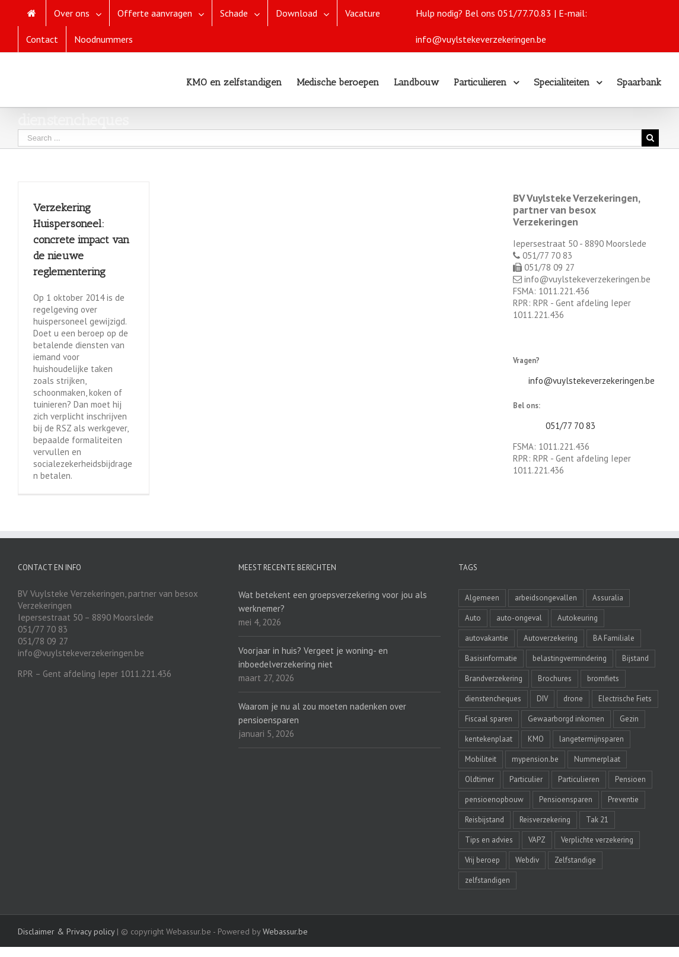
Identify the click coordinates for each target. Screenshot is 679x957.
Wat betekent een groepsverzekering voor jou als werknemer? (332, 601)
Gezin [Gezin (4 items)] (629, 719)
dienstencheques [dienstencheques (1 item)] (493, 699)
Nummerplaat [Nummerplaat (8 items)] (597, 759)
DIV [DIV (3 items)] (542, 699)
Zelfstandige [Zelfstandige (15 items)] (575, 860)
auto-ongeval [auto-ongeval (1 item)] (519, 618)
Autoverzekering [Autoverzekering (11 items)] (551, 638)
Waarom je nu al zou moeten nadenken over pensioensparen (322, 713)
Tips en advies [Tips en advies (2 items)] (489, 840)
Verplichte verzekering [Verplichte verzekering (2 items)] (597, 840)
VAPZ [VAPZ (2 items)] (537, 840)
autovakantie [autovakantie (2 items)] (486, 638)
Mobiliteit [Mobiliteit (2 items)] (480, 759)
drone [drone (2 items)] (573, 699)
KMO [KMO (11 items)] (536, 739)
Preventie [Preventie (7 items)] (623, 799)
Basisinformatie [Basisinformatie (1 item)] (491, 658)
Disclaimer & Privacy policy (66, 931)
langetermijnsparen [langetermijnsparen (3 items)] (591, 739)
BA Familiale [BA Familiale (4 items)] (614, 638)
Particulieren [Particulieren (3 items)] (579, 779)
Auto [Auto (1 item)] (473, 618)
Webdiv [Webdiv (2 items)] (527, 860)
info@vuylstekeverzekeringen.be (591, 380)
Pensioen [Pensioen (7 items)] (630, 779)
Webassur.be (285, 931)
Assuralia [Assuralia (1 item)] (607, 598)
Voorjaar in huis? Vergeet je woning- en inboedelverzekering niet (313, 657)
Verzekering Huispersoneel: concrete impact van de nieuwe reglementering (81, 239)
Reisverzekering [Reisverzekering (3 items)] (544, 820)
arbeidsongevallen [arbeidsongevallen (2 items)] (546, 598)
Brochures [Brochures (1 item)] (555, 678)
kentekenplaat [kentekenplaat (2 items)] (488, 739)
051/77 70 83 (570, 425)
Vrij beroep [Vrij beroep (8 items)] (482, 860)
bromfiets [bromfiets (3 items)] (603, 678)
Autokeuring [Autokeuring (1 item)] (577, 618)
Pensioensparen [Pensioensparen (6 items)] (565, 799)
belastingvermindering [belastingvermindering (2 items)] (570, 658)
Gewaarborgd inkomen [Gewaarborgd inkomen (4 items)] (566, 719)
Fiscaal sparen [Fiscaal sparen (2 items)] (488, 719)
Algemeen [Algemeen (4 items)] (482, 598)
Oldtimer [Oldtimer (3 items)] (479, 779)
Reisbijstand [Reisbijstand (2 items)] (484, 820)
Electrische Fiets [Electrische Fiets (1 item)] (625, 699)
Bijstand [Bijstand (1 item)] (635, 658)
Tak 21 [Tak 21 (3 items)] (597, 820)
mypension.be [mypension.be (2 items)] (535, 759)
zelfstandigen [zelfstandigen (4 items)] (487, 880)
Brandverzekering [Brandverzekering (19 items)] (493, 678)
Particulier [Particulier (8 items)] (526, 779)
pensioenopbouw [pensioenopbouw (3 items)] (494, 799)
